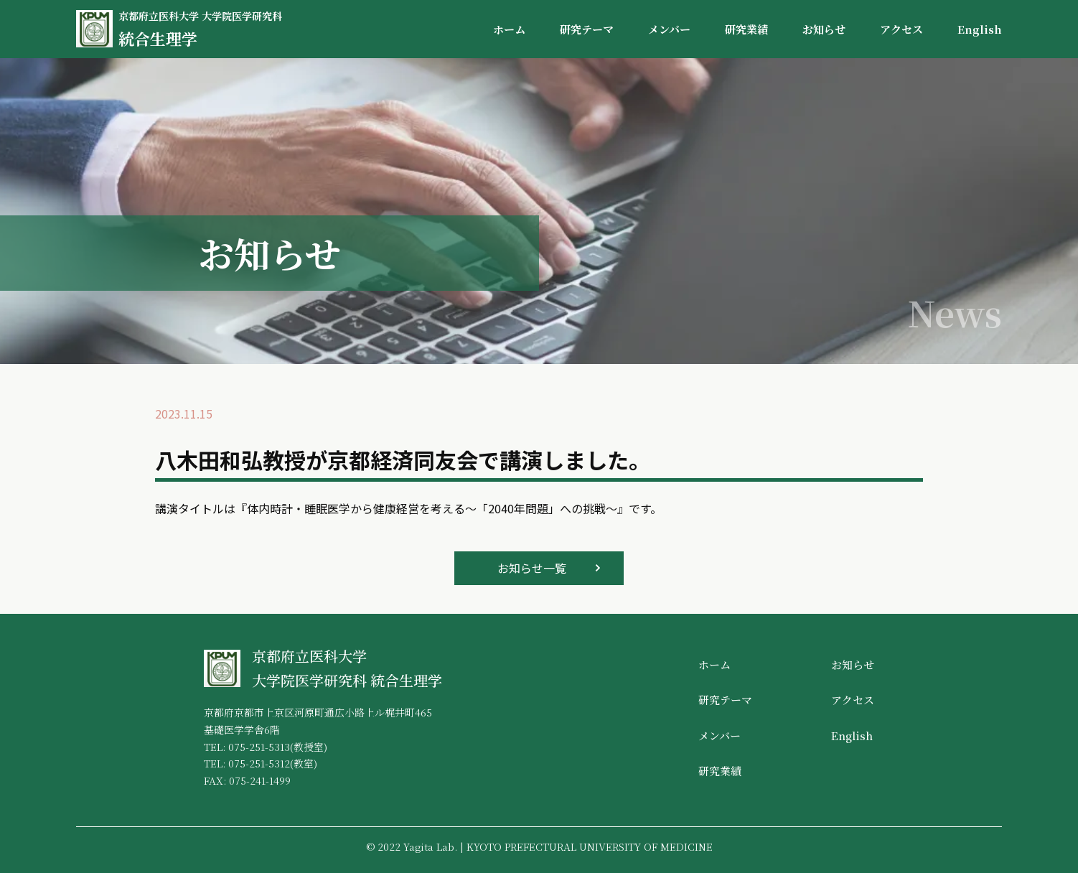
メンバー (669, 29)
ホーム (509, 29)
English (979, 29)
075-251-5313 (259, 746)
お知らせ (823, 29)
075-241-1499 (260, 780)
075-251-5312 (259, 763)
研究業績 (746, 29)
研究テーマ (587, 29)
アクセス (901, 29)
